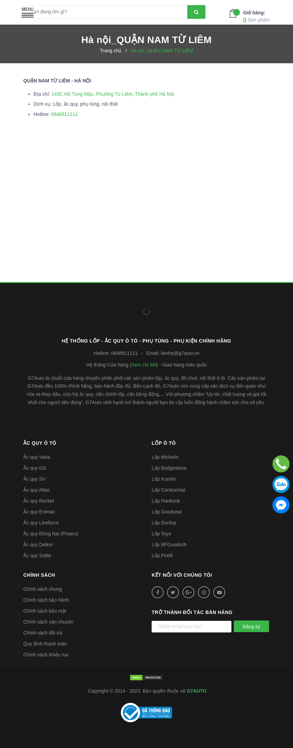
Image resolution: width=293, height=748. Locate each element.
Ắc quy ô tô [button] (39, 443)
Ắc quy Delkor (38, 544)
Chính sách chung (42, 589)
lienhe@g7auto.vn (180, 353)
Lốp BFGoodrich (169, 544)
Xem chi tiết (143, 365)
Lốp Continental (168, 490)
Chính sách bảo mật (44, 611)
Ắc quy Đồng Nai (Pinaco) (50, 533)
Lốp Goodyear (167, 512)
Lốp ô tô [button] (164, 443)
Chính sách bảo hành (46, 600)
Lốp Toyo (161, 533)
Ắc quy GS (34, 468)
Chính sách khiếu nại (45, 654)
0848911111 (64, 114)
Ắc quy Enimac (39, 512)
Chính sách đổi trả (42, 633)
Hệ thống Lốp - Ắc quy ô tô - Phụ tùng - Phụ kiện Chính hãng (146, 341)
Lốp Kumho (164, 479)
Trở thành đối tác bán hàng (192, 612)
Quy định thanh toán (45, 643)
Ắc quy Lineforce (41, 522)
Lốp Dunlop (164, 522)
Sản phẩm (256, 16)
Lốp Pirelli (162, 555)
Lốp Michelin (165, 457)
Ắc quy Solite (37, 555)
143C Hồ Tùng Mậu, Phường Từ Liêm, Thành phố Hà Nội (112, 94)
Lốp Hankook (166, 501)
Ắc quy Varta (36, 457)
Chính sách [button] (39, 575)
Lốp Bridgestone (169, 468)
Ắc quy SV (34, 479)
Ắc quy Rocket (38, 501)
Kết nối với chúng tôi (182, 575)
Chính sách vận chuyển (48, 622)
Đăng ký (251, 626)
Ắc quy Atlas (36, 490)
